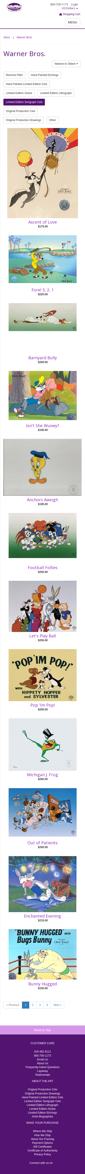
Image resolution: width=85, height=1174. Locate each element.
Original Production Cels (20, 111)
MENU (72, 22)
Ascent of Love (42, 222)
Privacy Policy (42, 1154)
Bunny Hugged (42, 983)
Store (6, 37)
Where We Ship (42, 1131)
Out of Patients (42, 842)
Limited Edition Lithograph (56, 93)
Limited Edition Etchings (42, 1112)
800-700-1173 (42, 1055)
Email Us (42, 1059)
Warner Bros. (25, 37)
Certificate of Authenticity (42, 1150)
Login (74, 4)
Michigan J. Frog (42, 774)
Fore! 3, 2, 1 (43, 290)
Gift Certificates (42, 1146)
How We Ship (42, 1135)
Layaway (42, 1071)
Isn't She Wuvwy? (42, 425)
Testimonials (42, 1074)
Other (52, 120)
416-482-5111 (42, 1051)
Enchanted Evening (42, 916)
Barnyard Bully (42, 357)
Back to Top (42, 1030)
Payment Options (42, 1142)
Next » (57, 1005)
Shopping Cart (69, 14)
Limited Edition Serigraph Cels (24, 102)
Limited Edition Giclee (19, 93)
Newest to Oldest (66, 63)
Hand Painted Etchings (44, 75)
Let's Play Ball (42, 635)
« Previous (12, 1005)
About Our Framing (42, 1139)
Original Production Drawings (23, 120)
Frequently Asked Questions (42, 1067)
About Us (42, 1063)
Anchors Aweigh (42, 499)
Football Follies (43, 567)
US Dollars (70, 8)
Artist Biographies (42, 1116)
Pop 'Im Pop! (42, 705)
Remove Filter (14, 75)
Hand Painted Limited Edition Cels (26, 84)
